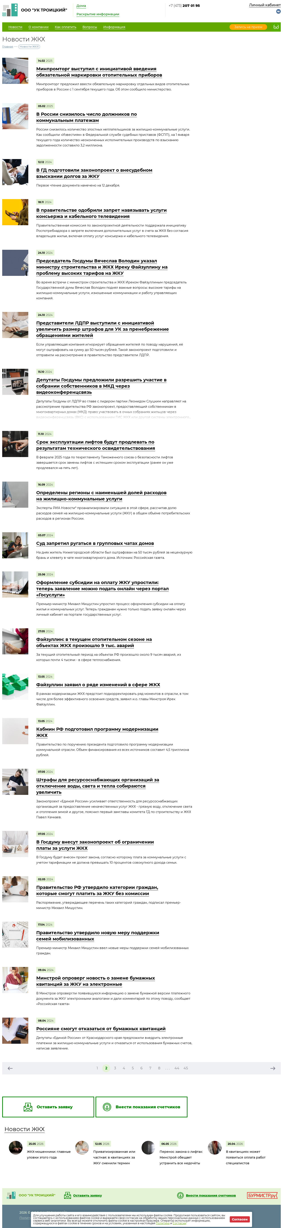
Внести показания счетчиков (211, 1195)
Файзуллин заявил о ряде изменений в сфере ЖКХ (98, 684)
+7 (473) (184, 6)
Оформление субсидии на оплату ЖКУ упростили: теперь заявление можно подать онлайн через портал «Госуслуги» (102, 589)
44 (176, 1068)
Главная (7, 46)
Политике (163, 1223)
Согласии (179, 1223)
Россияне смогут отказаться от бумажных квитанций (101, 1028)
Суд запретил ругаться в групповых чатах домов (95, 543)
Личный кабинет (265, 5)
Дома (81, 6)
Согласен (240, 1219)
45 (186, 1068)
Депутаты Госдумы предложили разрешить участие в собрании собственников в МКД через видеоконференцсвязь (101, 386)
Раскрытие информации (97, 14)
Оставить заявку (87, 1195)
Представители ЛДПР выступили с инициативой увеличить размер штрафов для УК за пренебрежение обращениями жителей (102, 329)
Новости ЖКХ (24, 1129)
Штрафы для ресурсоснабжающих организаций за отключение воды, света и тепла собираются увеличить (97, 786)
